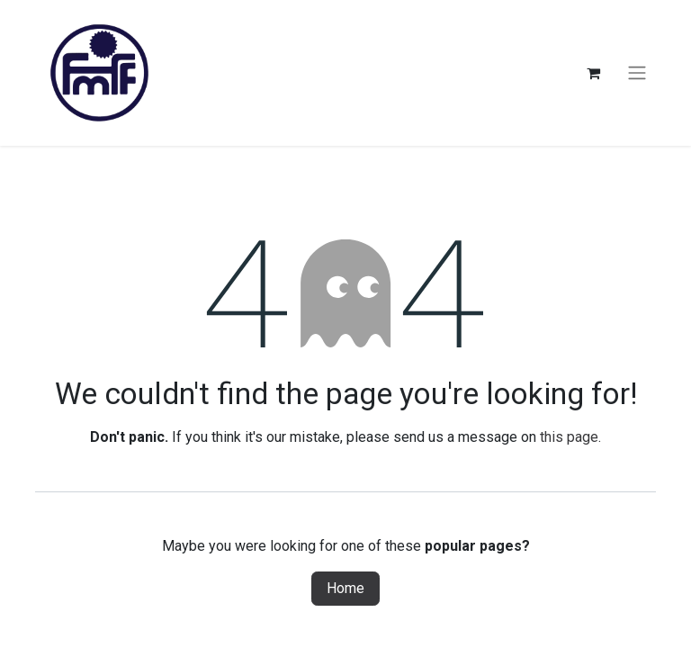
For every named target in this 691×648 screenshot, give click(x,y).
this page (569, 437)
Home (345, 588)
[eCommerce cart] (593, 73)
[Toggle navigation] (637, 73)
